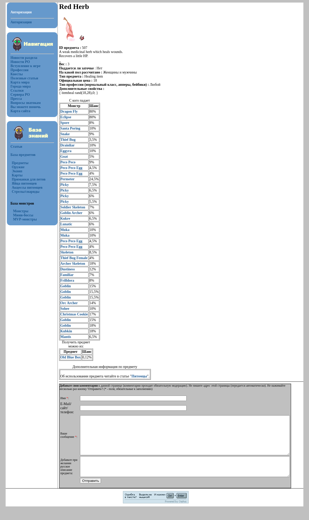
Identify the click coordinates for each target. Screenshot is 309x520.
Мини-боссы (20, 215)
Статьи (13, 146)
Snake (62, 134)
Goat (61, 156)
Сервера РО (17, 95)
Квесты (13, 74)
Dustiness (64, 269)
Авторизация (18, 22)
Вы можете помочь (22, 107)
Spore (61, 123)
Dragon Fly (66, 111)
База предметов (19, 155)
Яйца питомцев (21, 183)
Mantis (62, 337)
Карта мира (17, 82)
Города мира (17, 86)
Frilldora (64, 280)
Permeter (64, 179)
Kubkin (63, 331)
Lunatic (63, 224)
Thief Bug (65, 140)
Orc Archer (66, 303)
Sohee (61, 309)
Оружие (15, 167)
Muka (61, 230)
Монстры (17, 211)
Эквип (14, 171)
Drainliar (64, 145)
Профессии (16, 70)
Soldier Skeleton (69, 207)
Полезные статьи (21, 78)
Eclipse (62, 117)
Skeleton (63, 252)
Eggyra (62, 151)
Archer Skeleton (69, 264)
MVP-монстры (22, 219)
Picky (61, 185)
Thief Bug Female (71, 258)
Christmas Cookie (71, 314)
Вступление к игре (22, 66)
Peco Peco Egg (68, 168)
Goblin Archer (68, 213)
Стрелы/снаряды (22, 192)
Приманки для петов (25, 179)
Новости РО (17, 62)
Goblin (62, 286)
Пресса (13, 99)
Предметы (17, 163)
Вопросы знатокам (22, 103)
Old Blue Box (67, 357)
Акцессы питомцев (24, 187)
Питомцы (136, 376)
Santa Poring (67, 128)
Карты (14, 175)
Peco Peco (64, 162)
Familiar (64, 275)
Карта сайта (17, 111)
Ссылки (13, 90)
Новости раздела (20, 58)
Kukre (62, 218)
